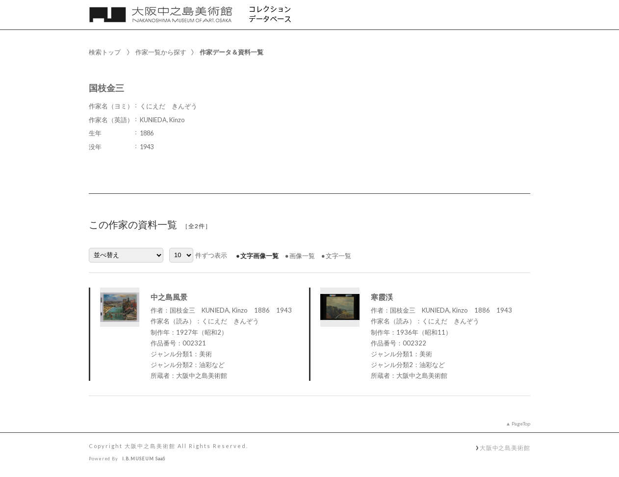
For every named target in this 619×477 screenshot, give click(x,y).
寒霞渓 (382, 296)
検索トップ (105, 52)
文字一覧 (338, 256)
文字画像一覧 (259, 256)
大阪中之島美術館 (505, 447)
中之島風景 (169, 296)
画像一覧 (302, 256)
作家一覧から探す (160, 52)
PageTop (521, 423)
